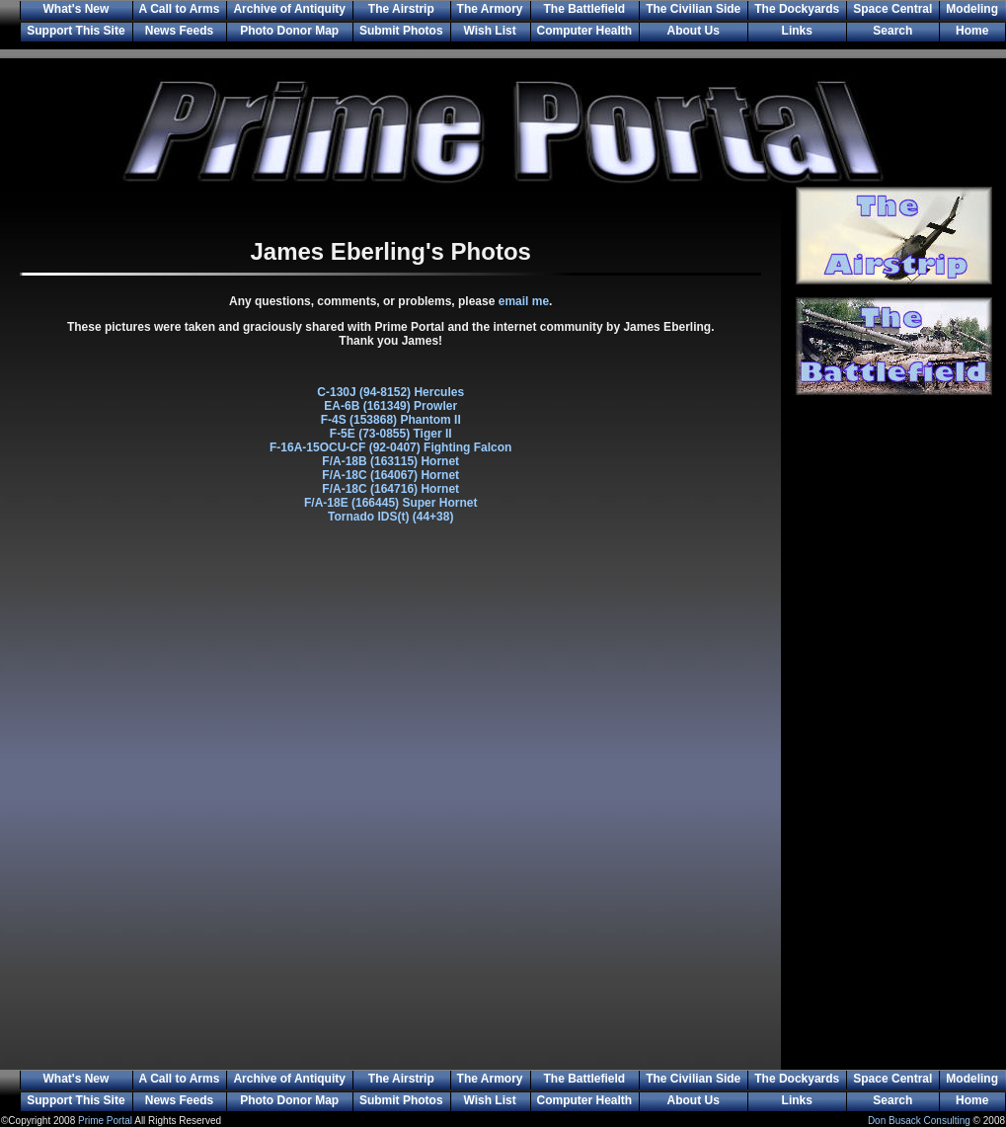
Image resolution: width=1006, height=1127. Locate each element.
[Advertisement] (893, 745)
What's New (75, 9)
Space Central (892, 9)
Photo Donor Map (289, 31)
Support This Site (75, 31)
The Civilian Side (693, 9)
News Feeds (179, 31)
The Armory (490, 9)
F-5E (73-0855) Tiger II (391, 434)
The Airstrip (401, 9)
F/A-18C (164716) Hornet (390, 489)
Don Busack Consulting (919, 1120)
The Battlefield (585, 9)
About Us (693, 31)
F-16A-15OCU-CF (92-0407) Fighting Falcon (390, 447)
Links (797, 31)
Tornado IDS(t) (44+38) (390, 516)
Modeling (972, 9)
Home (972, 31)
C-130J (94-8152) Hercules (390, 392)
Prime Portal (105, 1120)
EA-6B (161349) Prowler (390, 406)
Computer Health (585, 31)
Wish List (489, 31)
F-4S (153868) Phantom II (391, 420)
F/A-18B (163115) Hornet (390, 461)
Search (892, 31)
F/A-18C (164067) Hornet (390, 475)
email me (524, 301)
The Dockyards (796, 9)
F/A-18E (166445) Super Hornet (390, 503)
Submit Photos (401, 31)
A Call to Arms (179, 9)
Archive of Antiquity (289, 9)
